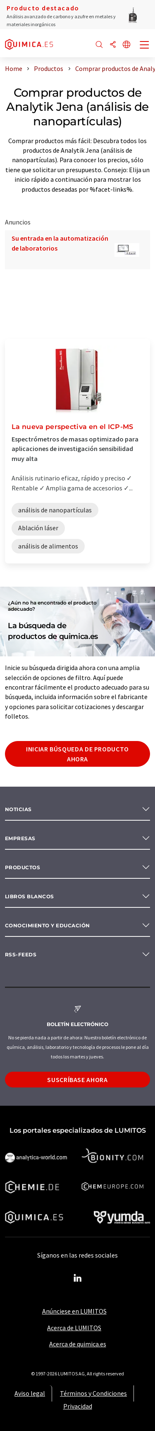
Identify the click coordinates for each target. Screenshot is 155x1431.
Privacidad (77, 1406)
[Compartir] (113, 45)
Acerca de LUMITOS (74, 1328)
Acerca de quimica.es (77, 1344)
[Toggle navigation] (144, 45)
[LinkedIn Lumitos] (77, 1278)
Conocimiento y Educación (47, 925)
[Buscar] (99, 45)
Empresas (20, 838)
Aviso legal (29, 1393)
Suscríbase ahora (77, 1079)
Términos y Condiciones (93, 1393)
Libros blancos (29, 896)
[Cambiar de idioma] (126, 45)
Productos (22, 867)
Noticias (18, 809)
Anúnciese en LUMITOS (74, 1311)
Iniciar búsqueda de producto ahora (77, 754)
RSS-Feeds (20, 954)
